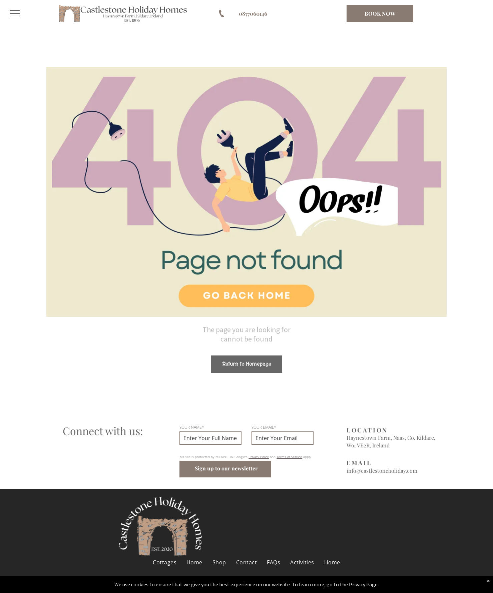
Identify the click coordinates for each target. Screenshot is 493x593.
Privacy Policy (259, 457)
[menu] (14, 13)
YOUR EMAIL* (264, 427)
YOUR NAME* (191, 427)
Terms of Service (289, 457)
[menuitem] (164, 562)
